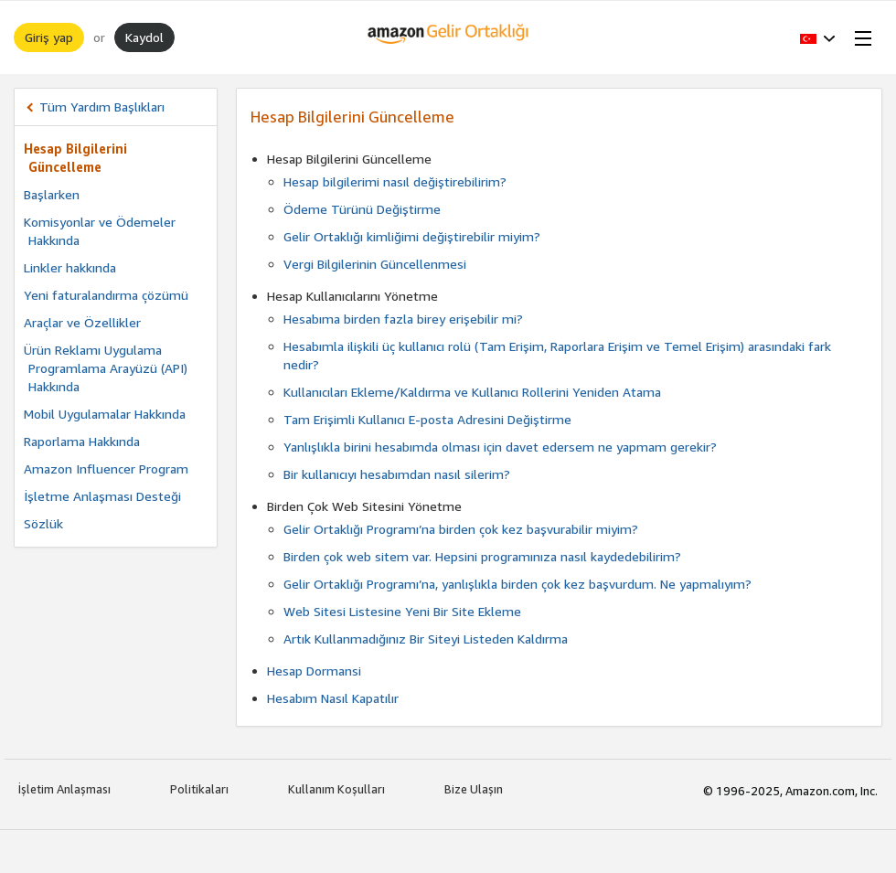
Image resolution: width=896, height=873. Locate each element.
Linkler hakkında (70, 267)
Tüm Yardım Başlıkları (102, 106)
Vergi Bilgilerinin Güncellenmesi (374, 263)
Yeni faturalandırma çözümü (106, 295)
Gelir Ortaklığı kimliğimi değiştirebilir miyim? (411, 236)
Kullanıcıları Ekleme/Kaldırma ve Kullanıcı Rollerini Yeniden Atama (472, 391)
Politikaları (199, 789)
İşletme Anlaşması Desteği (102, 496)
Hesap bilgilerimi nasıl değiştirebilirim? (395, 181)
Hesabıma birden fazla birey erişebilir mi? (403, 318)
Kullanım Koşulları (336, 789)
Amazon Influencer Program (106, 468)
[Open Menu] (859, 37)
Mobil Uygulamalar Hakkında (105, 413)
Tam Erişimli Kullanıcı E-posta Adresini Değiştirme (427, 419)
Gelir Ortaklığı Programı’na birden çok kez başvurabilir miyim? (460, 529)
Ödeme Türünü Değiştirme (362, 209)
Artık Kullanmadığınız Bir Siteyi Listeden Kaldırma (425, 638)
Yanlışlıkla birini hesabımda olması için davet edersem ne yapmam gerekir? (500, 446)
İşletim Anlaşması (64, 789)
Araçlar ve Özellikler (82, 322)
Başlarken (52, 194)
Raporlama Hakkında (82, 441)
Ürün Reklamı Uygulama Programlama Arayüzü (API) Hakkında (105, 368)
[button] (818, 37)
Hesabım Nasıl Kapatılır (333, 698)
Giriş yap (49, 37)
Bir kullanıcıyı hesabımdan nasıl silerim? (396, 474)
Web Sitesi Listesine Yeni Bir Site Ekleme (402, 611)
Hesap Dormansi (314, 670)
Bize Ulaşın (473, 789)
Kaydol (144, 37)
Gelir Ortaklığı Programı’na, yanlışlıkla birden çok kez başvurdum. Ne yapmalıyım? (517, 583)
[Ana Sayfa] (448, 37)
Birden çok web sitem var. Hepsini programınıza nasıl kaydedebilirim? (482, 556)
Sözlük (43, 523)
